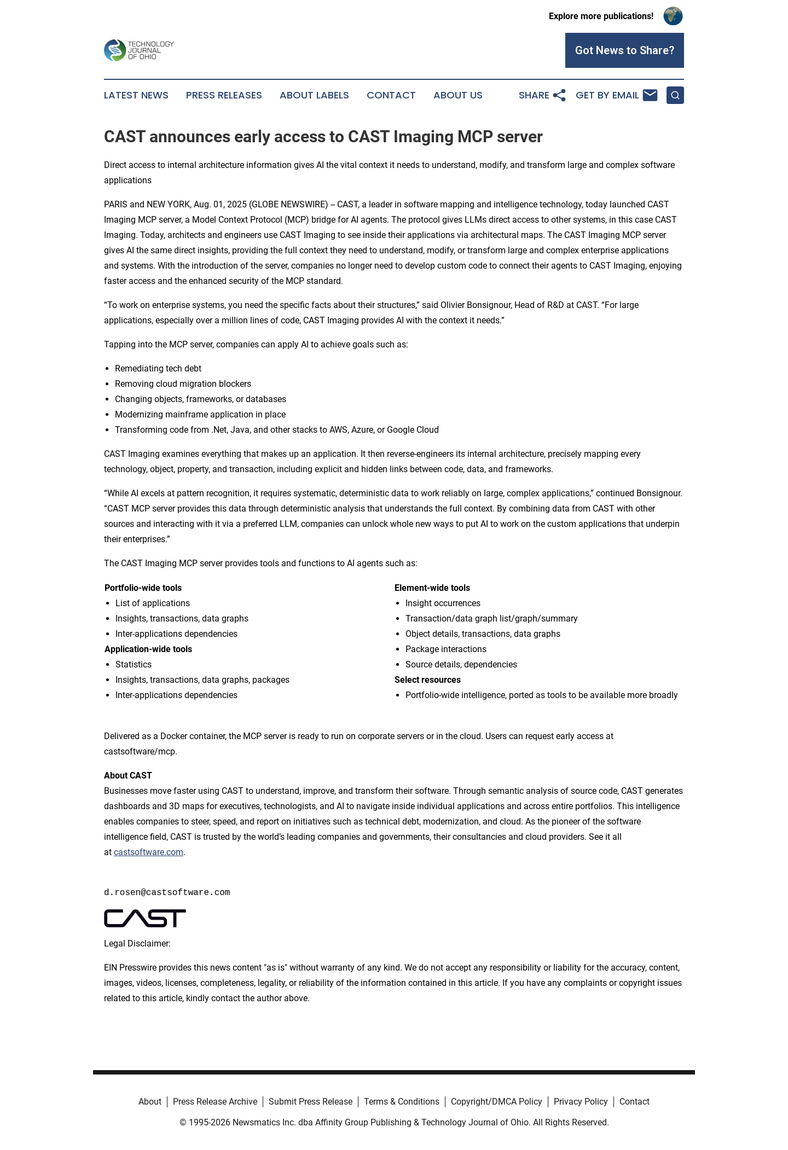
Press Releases (224, 95)
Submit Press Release (310, 1101)
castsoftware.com (148, 852)
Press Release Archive (215, 1101)
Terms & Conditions (401, 1101)
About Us (458, 95)
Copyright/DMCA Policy (496, 1101)
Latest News (136, 95)
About (149, 1101)
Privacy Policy (581, 1101)
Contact (391, 95)
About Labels (314, 95)
